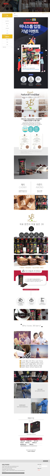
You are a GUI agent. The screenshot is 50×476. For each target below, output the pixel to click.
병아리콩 (7, 39)
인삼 (7, 18)
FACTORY (36, 3)
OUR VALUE (31, 3)
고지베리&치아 (7, 28)
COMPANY (22, 3)
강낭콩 (7, 44)
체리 (7, 30)
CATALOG (44, 3)
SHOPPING (40, 3)
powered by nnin (4, 471)
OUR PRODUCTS (27, 4)
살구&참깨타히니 (7, 21)
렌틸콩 (7, 42)
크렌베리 (7, 33)
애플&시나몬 (7, 23)
